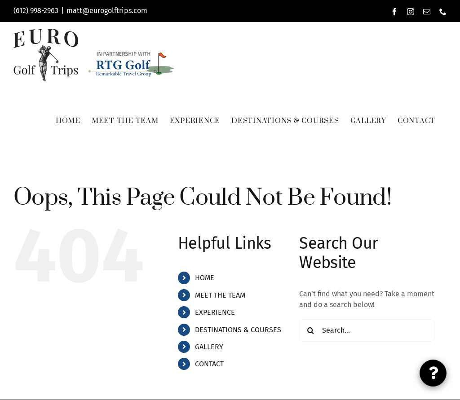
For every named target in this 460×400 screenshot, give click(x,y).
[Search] (310, 330)
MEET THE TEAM (220, 295)
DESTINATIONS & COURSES (238, 329)
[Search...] (366, 330)
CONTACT (209, 364)
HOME (204, 277)
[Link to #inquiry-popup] (433, 373)
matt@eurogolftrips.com (106, 10)
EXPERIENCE (215, 312)
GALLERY (209, 347)
